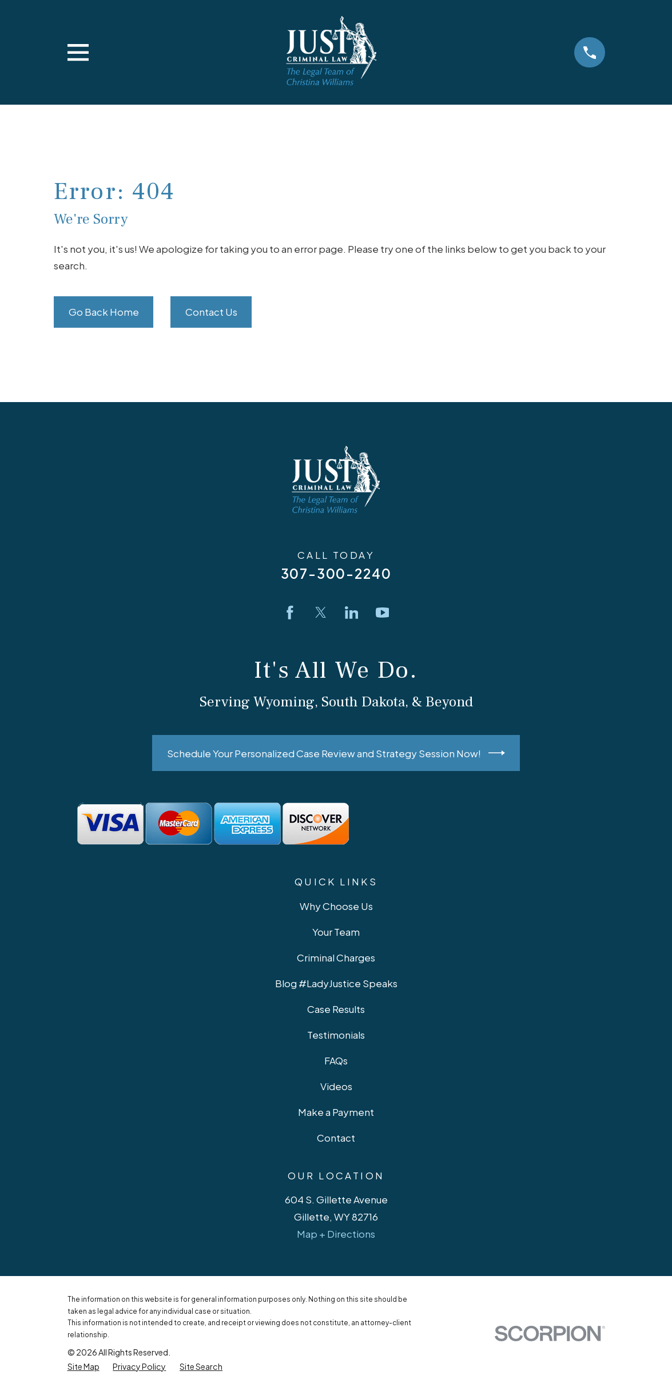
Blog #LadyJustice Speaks (336, 983)
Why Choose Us (336, 906)
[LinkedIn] (352, 612)
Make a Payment (336, 1112)
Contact (336, 1137)
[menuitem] (83, 1367)
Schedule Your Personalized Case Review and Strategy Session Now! (336, 753)
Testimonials (336, 1034)
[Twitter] (321, 612)
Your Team (336, 931)
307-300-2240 (336, 573)
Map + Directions (336, 1233)
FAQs (336, 1060)
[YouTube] (382, 612)
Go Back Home (104, 311)
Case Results (336, 1009)
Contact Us (211, 311)
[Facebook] (290, 612)
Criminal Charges (336, 957)
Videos (336, 1086)
